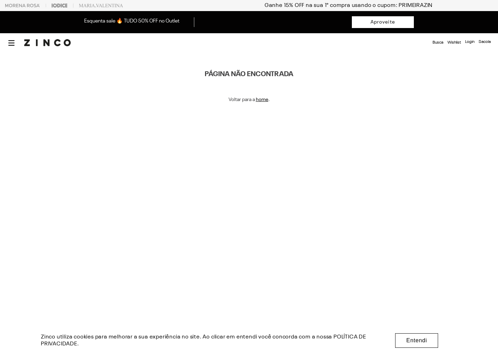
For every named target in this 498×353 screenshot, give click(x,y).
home (262, 99)
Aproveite (383, 22)
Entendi (416, 340)
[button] (11, 43)
